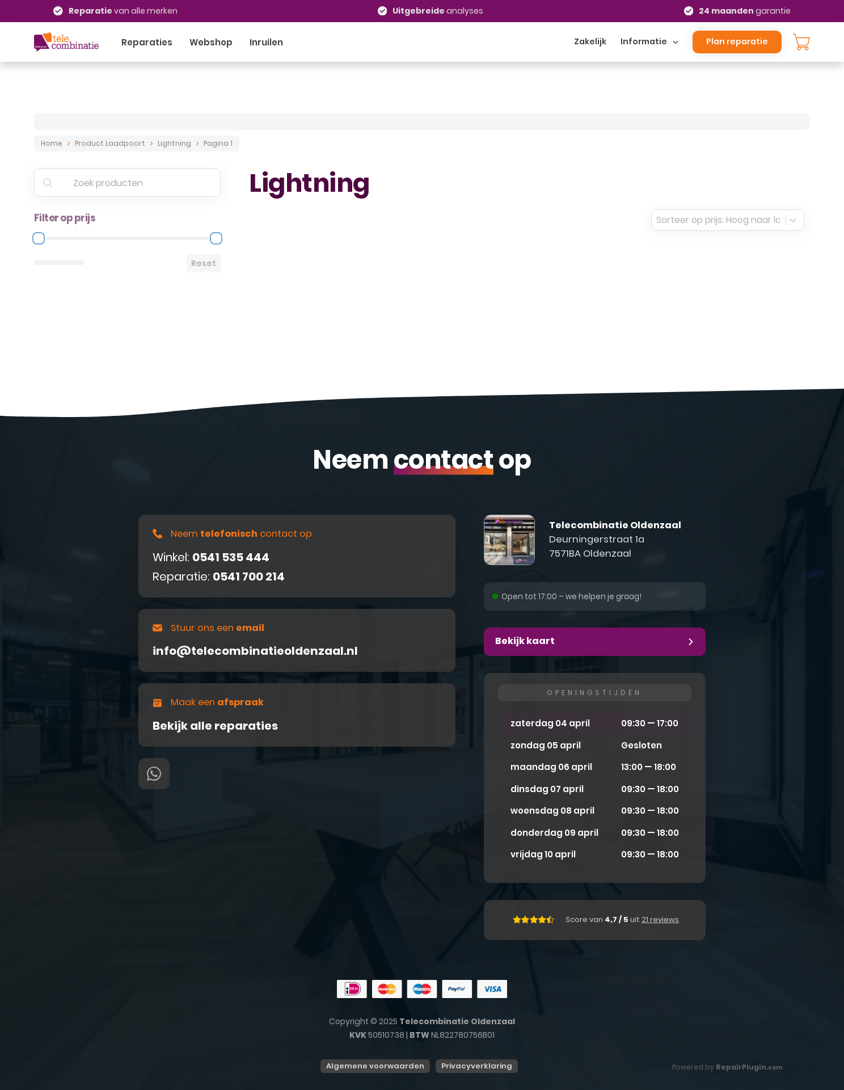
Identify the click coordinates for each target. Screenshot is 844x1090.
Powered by (727, 1067)
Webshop (211, 42)
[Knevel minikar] (801, 41)
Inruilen (266, 42)
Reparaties (146, 42)
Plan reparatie (737, 41)
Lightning (174, 143)
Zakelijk (590, 41)
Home (51, 143)
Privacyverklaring (476, 1065)
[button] (595, 642)
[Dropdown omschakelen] (675, 42)
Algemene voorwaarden (375, 1065)
